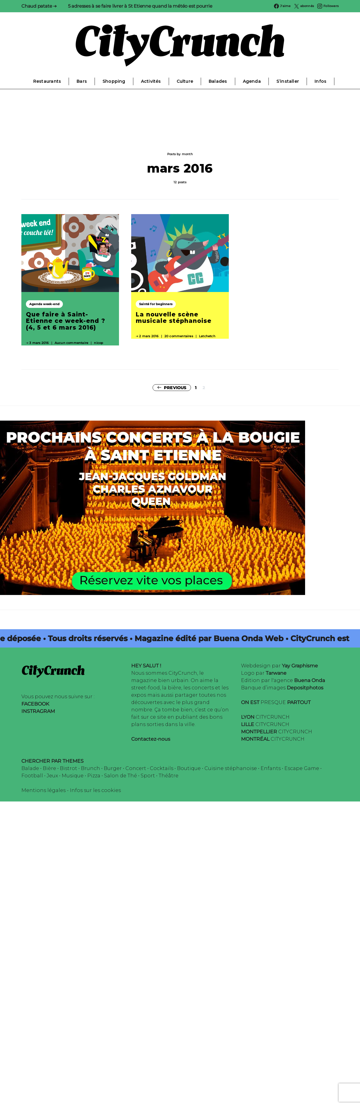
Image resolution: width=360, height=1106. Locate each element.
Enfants (271, 768)
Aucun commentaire (71, 343)
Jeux (52, 776)
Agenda (252, 81)
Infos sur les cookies (95, 790)
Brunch (90, 768)
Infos (320, 81)
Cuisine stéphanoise (230, 768)
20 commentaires (178, 336)
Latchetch (207, 336)
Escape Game (301, 768)
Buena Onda (309, 680)
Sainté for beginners (155, 304)
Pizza (93, 776)
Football (32, 776)
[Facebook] (282, 6)
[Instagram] (328, 6)
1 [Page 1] (195, 387)
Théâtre (168, 776)
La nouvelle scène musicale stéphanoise (173, 318)
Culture (185, 81)
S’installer (287, 81)
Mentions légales (43, 790)
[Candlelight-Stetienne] (152, 507)
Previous (175, 387)
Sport (148, 776)
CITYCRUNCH (265, 717)
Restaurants (47, 81)
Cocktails (161, 768)
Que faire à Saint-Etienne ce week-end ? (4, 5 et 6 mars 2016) (65, 321)
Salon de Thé (120, 776)
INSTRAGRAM (38, 711)
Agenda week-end (44, 304)
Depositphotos (305, 688)
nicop (98, 343)
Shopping (114, 81)
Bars (82, 81)
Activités (151, 81)
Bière (49, 768)
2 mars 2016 (148, 336)
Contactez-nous (150, 739)
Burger (113, 768)
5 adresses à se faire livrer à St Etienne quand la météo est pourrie (140, 6)
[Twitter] (304, 6)
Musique (73, 776)
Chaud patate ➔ (39, 6)
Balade (30, 768)
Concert (135, 768)
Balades (218, 81)
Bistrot (68, 768)
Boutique (189, 768)
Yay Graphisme (300, 666)
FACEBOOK (35, 704)
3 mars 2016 (39, 343)
